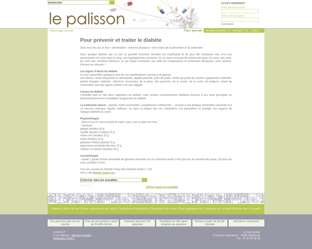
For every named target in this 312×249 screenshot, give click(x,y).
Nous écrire (71, 208)
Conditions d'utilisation (134, 208)
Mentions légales (81, 235)
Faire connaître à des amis (99, 208)
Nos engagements (191, 208)
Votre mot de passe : (233, 15)
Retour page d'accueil (61, 30)
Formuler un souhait (218, 208)
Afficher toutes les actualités (162, 187)
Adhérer (56, 208)
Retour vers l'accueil (247, 208)
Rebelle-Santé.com (104, 172)
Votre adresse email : (233, 7)
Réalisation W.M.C (64, 238)
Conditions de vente (164, 208)
